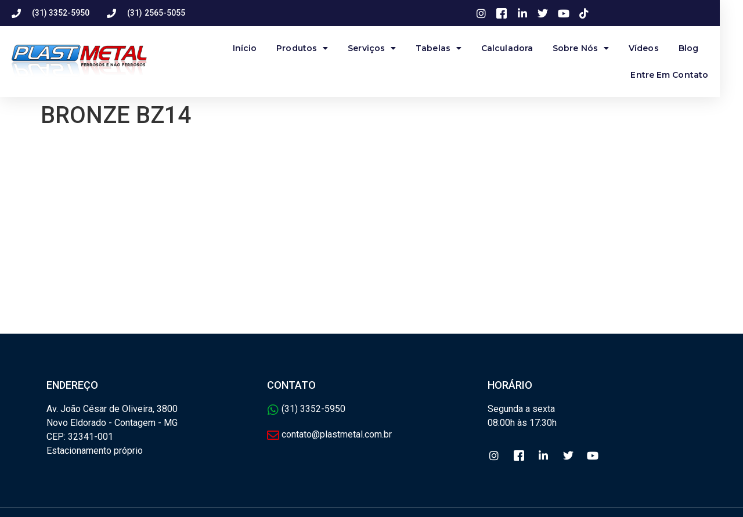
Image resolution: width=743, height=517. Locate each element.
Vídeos (655, 48)
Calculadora (518, 48)
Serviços (383, 48)
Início (256, 48)
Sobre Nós (592, 48)
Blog (700, 48)
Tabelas (450, 48)
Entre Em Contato (681, 75)
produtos (314, 48)
